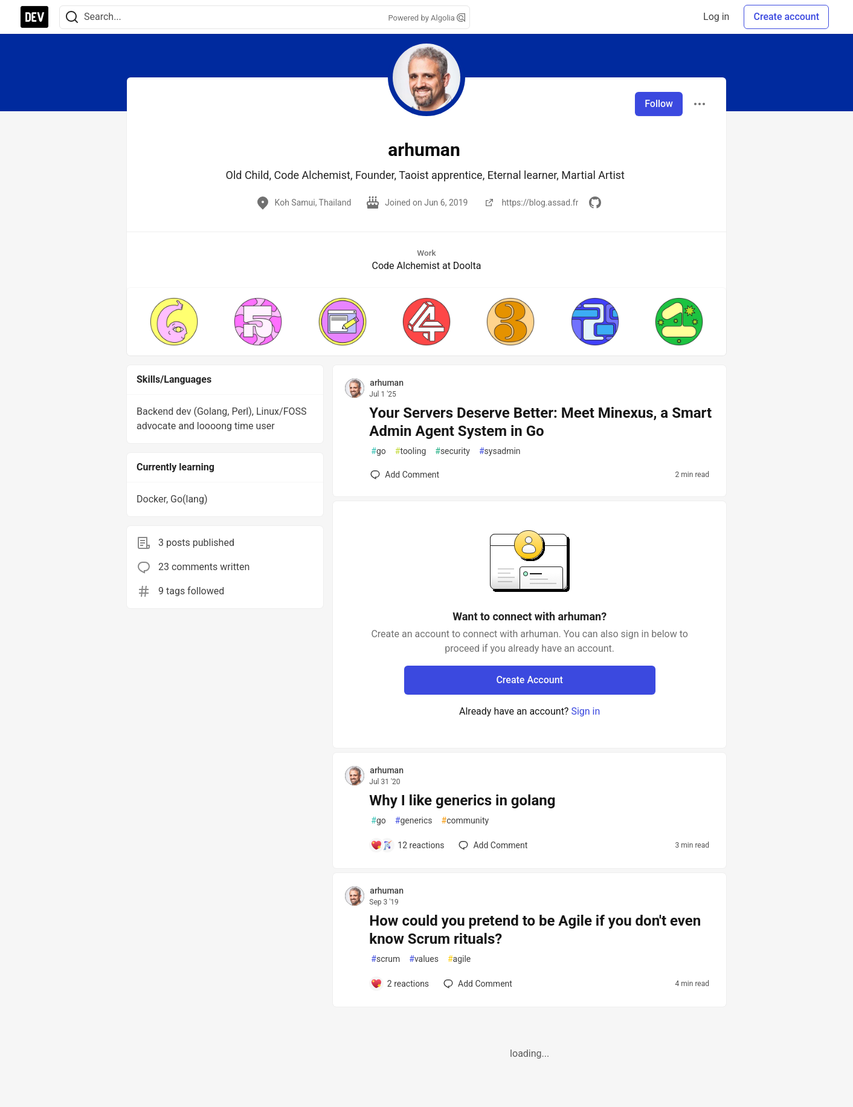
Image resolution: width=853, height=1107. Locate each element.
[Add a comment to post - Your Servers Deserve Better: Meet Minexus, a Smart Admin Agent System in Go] (404, 474)
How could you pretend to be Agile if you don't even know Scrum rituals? (535, 929)
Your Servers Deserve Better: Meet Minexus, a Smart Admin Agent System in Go (540, 422)
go (378, 451)
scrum (385, 959)
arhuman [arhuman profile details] (387, 383)
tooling (410, 451)
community (465, 820)
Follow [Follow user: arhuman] (659, 103)
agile (459, 959)
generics (414, 820)
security (452, 451)
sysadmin (500, 451)
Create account (786, 16)
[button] (174, 321)
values (424, 959)
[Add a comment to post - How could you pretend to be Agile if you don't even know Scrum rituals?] (399, 984)
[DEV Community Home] (34, 17)
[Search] (72, 17)
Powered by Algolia (426, 17)
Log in (716, 16)
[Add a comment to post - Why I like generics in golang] (407, 845)
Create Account (529, 680)
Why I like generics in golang (462, 800)
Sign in (585, 711)
